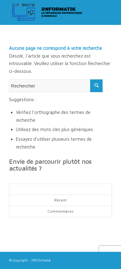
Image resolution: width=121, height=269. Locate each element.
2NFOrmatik (41, 260)
